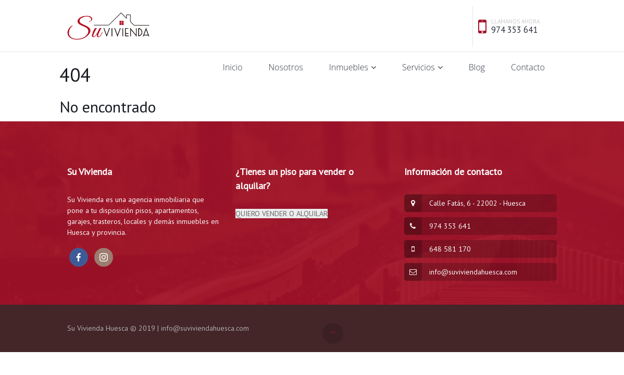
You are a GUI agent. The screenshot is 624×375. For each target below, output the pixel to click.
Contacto (528, 67)
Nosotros (286, 67)
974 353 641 (514, 29)
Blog (477, 67)
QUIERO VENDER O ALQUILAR (281, 213)
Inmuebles (348, 67)
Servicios (418, 67)
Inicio (233, 67)
